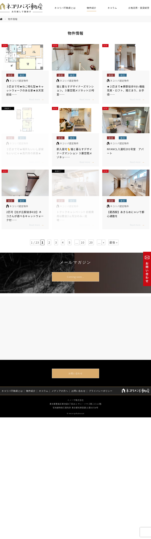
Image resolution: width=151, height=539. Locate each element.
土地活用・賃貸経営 (138, 8)
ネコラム (112, 8)
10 (82, 242)
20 (91, 242)
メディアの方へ (60, 391)
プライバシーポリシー (100, 391)
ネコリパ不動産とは (65, 8)
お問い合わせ (75, 373)
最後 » (113, 242)
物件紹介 (91, 8)
